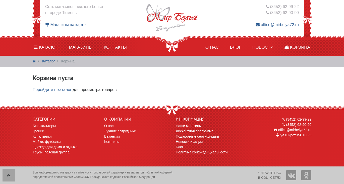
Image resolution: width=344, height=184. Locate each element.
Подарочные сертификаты (197, 136)
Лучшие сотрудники (120, 131)
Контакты (115, 47)
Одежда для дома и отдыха (55, 147)
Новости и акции (189, 142)
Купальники (42, 136)
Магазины (81, 47)
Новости (262, 47)
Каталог (46, 47)
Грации (38, 131)
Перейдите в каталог (52, 89)
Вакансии (112, 136)
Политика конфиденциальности (202, 152)
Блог (235, 47)
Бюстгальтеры (44, 126)
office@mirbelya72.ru (277, 25)
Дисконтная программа (194, 131)
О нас (212, 47)
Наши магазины (189, 126)
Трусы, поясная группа (51, 152)
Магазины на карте (65, 25)
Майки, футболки (47, 142)
